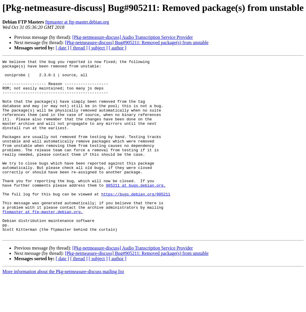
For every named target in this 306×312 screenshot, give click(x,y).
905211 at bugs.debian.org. (136, 210)
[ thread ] (79, 47)
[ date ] (62, 47)
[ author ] (117, 47)
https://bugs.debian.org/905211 (135, 221)
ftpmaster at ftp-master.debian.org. (42, 242)
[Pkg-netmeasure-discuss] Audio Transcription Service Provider (132, 37)
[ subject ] (98, 47)
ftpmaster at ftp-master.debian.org (77, 21)
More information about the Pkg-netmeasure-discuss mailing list (63, 306)
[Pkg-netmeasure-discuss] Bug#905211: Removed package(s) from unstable (136, 42)
